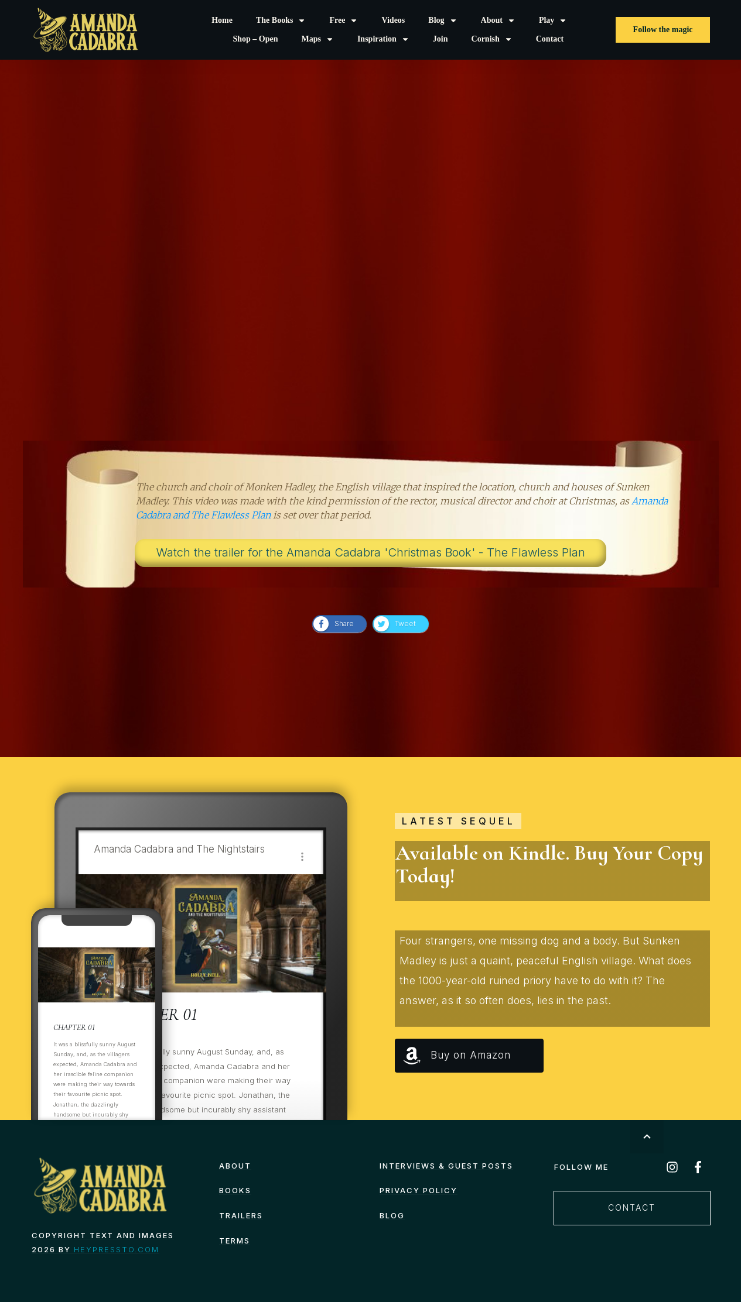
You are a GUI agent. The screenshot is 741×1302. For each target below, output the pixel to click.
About (235, 1165)
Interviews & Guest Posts (446, 1165)
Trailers (241, 1215)
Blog (392, 1215)
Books (235, 1190)
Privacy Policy (418, 1190)
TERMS (234, 1240)
